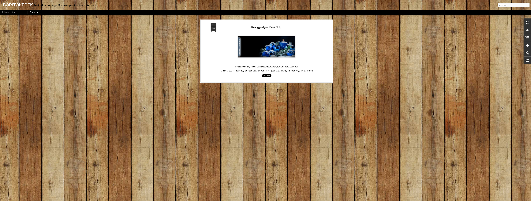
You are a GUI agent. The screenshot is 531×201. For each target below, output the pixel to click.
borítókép (250, 71)
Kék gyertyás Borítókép (266, 27)
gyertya (274, 71)
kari (283, 71)
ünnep (310, 71)
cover (261, 71)
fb (267, 71)
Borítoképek (291, 67)
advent (239, 71)
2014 (231, 71)
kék (303, 71)
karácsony (293, 71)
